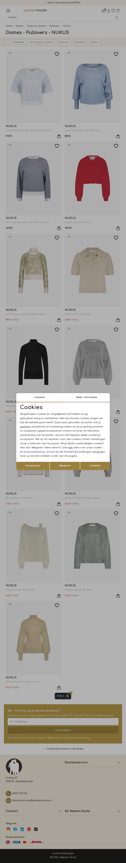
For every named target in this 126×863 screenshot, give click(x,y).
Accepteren (32, 465)
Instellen (95, 465)
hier (70, 447)
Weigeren (65, 465)
